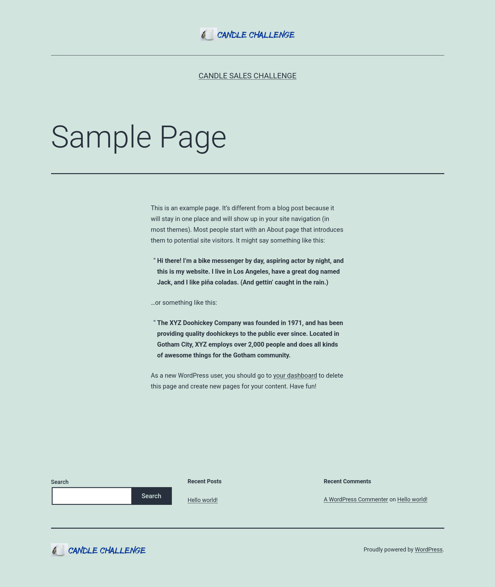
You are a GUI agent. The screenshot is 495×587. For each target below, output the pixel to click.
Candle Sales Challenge (247, 75)
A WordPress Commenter (356, 499)
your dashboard (295, 375)
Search (60, 482)
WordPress (428, 549)
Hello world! (203, 500)
